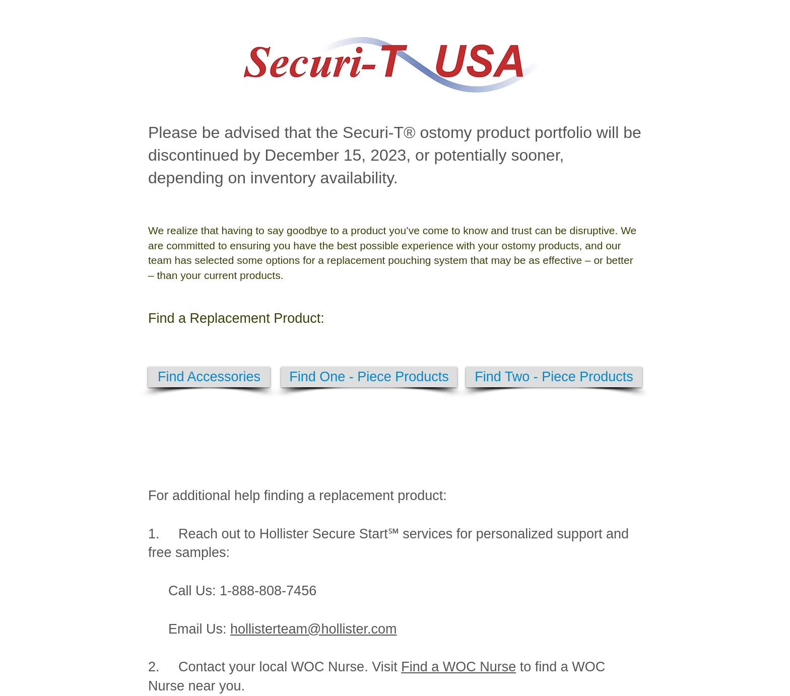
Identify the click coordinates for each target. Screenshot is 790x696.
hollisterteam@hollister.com (313, 629)
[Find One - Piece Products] (369, 377)
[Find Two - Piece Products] (554, 377)
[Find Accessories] (209, 377)
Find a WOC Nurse (458, 666)
